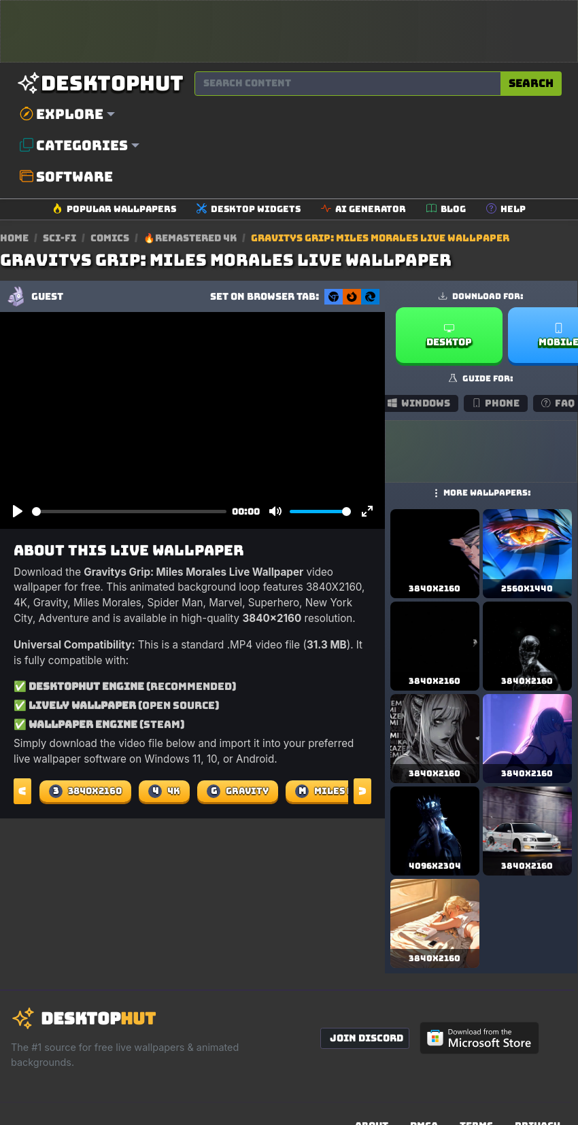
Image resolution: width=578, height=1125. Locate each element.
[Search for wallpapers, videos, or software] (347, 83)
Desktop (449, 335)
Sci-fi (60, 238)
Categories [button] (74, 145)
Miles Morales (343, 791)
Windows (419, 403)
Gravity (238, 791)
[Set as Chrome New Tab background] (333, 297)
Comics (110, 238)
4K (164, 791)
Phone (496, 403)
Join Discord (366, 1038)
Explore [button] (61, 114)
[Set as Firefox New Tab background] (352, 297)
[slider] (129, 511)
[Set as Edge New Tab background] (370, 297)
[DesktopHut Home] (100, 83)
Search (531, 83)
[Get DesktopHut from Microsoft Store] (479, 1038)
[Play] (18, 512)
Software (66, 177)
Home (14, 238)
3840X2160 (85, 791)
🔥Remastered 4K (191, 238)
